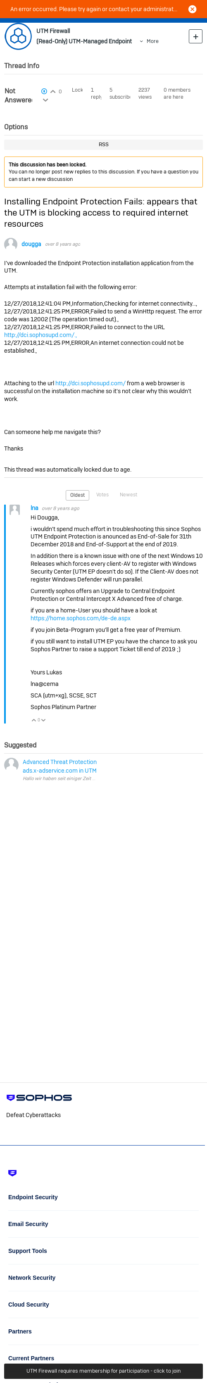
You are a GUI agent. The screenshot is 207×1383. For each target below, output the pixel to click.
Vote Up (34, 720)
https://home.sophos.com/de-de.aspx (81, 618)
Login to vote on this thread (53, 90)
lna (35, 508)
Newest (128, 494)
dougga (31, 244)
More (153, 41)
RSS (104, 144)
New (195, 36)
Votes (102, 494)
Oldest (77, 495)
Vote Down (43, 720)
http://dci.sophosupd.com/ (90, 383)
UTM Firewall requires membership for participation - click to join (103, 1370)
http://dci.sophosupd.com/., (40, 335)
